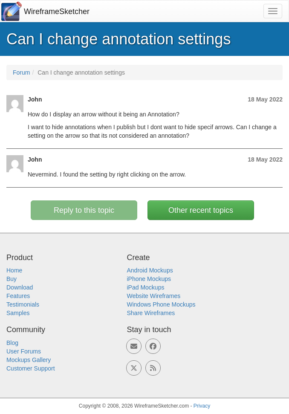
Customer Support (30, 368)
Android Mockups (150, 270)
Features (18, 295)
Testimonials (22, 304)
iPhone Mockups (149, 278)
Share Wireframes (151, 313)
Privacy (202, 406)
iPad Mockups (146, 287)
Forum (21, 72)
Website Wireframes (154, 295)
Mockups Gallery (28, 359)
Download (19, 287)
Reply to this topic (84, 210)
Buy (11, 278)
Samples (17, 313)
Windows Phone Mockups (161, 304)
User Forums (23, 351)
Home (14, 270)
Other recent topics (200, 210)
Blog (12, 342)
